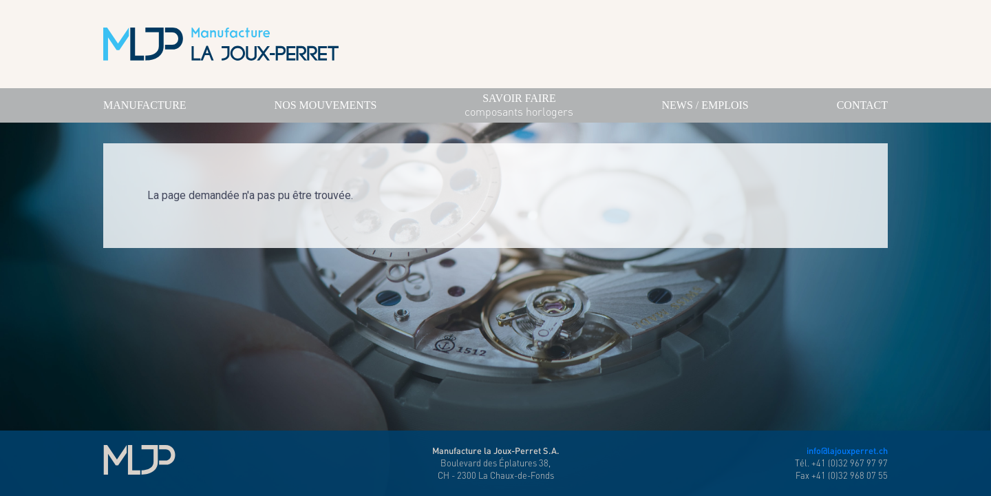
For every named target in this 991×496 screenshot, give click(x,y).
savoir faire (519, 106)
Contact (862, 105)
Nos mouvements (326, 105)
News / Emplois (704, 105)
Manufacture (145, 105)
